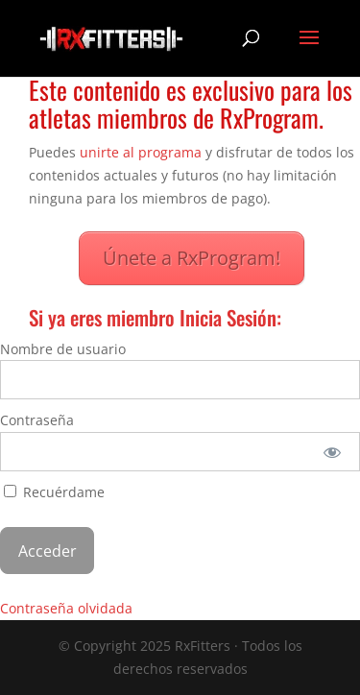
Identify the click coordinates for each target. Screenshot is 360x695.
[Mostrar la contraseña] (332, 451)
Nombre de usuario (63, 349)
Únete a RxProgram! (191, 258)
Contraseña (37, 420)
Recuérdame (54, 492)
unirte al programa (141, 152)
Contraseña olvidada (66, 608)
